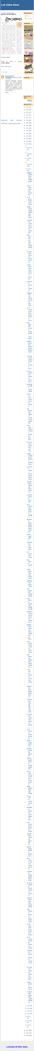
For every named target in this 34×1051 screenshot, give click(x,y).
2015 (27, 133)
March (28, 1016)
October (29, 158)
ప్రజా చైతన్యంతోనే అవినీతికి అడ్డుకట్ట (29, 592)
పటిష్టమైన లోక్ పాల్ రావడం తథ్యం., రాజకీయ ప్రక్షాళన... (29, 178)
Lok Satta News (10, 4)
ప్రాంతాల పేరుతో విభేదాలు (8, 14)
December (29, 147)
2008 (27, 1035)
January (29, 1025)
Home (11, 120)
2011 (27, 144)
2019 (27, 123)
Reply (6, 92)
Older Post (19, 120)
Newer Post (4, 120)
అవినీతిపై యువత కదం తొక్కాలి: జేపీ (29, 752)
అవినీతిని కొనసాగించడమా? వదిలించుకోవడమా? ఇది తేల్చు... (29, 631)
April (28, 1013)
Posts (27, 16)
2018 (27, 125)
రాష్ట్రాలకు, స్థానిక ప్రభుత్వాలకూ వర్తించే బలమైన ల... (29, 487)
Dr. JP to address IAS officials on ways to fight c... (29, 376)
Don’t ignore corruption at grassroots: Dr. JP (29, 863)
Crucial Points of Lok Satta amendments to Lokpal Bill (29, 271)
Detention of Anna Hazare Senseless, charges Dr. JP (29, 617)
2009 (27, 1033)
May (28, 1011)
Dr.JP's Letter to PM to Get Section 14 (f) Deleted (29, 929)
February (29, 1020)
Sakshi (8, 57)
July (28, 1005)
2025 (27, 107)
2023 (27, 112)
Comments (28, 18)
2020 (27, 120)
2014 (27, 136)
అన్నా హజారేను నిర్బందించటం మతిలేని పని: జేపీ (29, 604)
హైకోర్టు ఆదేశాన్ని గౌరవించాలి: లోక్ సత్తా (29, 790)
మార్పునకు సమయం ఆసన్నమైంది (29, 546)
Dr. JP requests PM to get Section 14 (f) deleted (29, 942)
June (28, 1008)
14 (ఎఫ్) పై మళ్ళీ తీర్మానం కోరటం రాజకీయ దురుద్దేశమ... (29, 997)
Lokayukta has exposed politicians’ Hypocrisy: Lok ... (29, 957)
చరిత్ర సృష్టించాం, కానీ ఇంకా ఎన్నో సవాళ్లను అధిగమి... (29, 242)
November (29, 154)
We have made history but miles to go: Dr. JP (29, 257)
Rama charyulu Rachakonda (9, 76)
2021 (27, 117)
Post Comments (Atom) (14, 123)
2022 (27, 115)
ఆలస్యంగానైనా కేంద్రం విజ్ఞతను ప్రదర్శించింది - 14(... (29, 691)
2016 (27, 130)
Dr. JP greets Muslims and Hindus (29, 200)
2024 (27, 109)
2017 (27, 128)
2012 (27, 141)
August (29, 168)
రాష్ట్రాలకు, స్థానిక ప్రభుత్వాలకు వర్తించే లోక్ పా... (29, 839)
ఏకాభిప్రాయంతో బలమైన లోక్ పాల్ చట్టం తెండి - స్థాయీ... (29, 212)
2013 (27, 138)
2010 (27, 1030)
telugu (9, 66)
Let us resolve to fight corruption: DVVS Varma (29, 647)
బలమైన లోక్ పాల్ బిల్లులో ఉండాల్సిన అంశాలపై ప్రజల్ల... (29, 459)
